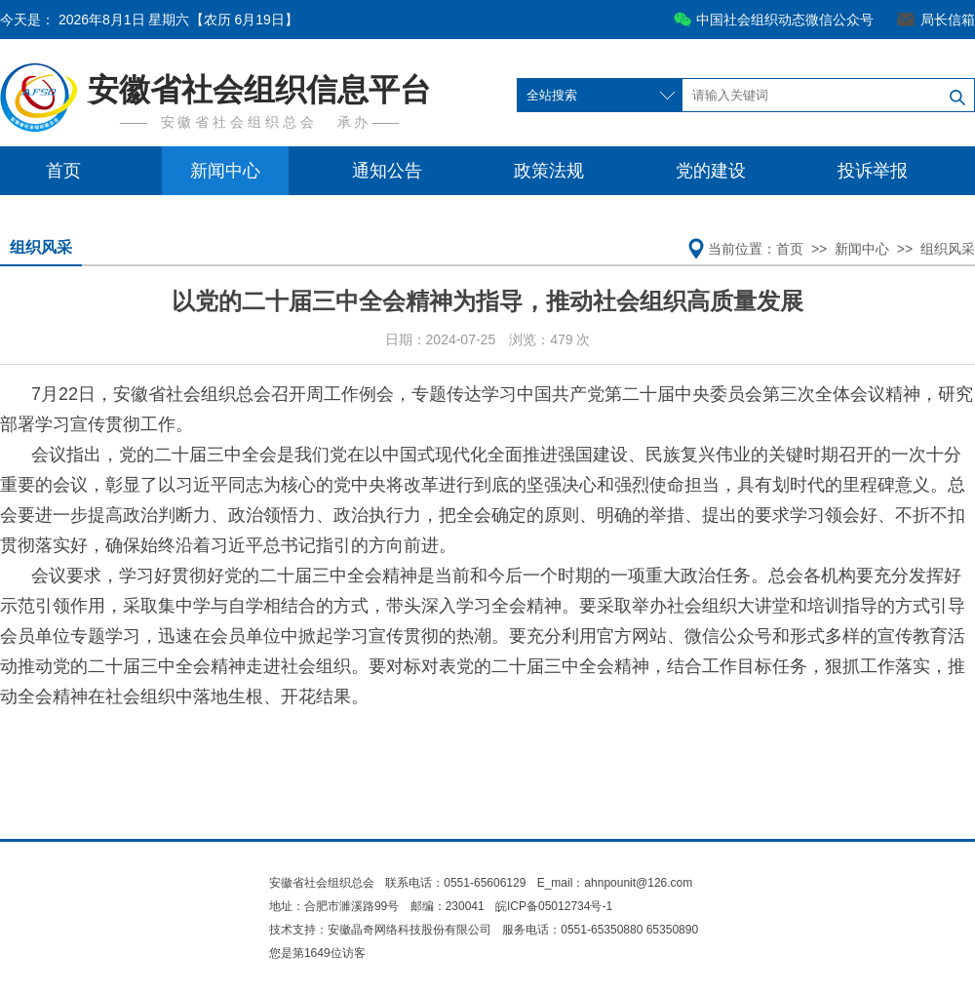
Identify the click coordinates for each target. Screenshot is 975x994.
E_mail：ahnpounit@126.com (615, 883)
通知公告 (387, 170)
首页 (63, 170)
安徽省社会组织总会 (321, 883)
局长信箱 (947, 19)
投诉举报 (873, 170)
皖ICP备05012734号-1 (553, 906)
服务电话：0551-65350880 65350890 (600, 929)
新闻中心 (225, 170)
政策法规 (549, 170)
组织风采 (41, 247)
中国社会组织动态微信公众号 (785, 19)
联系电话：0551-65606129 (456, 883)
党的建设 (711, 170)
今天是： (149, 19)
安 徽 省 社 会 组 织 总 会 (237, 122)
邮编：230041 (447, 906)
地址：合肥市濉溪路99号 (334, 906)
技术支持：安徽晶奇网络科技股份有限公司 (380, 929)
